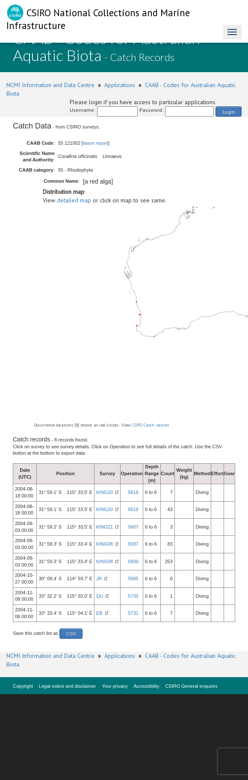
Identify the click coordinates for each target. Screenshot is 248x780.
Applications (119, 85)
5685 (133, 578)
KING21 (104, 526)
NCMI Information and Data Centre (50, 85)
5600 (133, 561)
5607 (133, 526)
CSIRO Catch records (150, 425)
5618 (133, 492)
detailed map (74, 200)
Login (228, 111)
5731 (133, 613)
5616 (133, 509)
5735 (133, 596)
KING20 (104, 492)
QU (99, 596)
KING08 (104, 543)
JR (99, 578)
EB (99, 613)
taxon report (95, 143)
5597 (133, 543)
